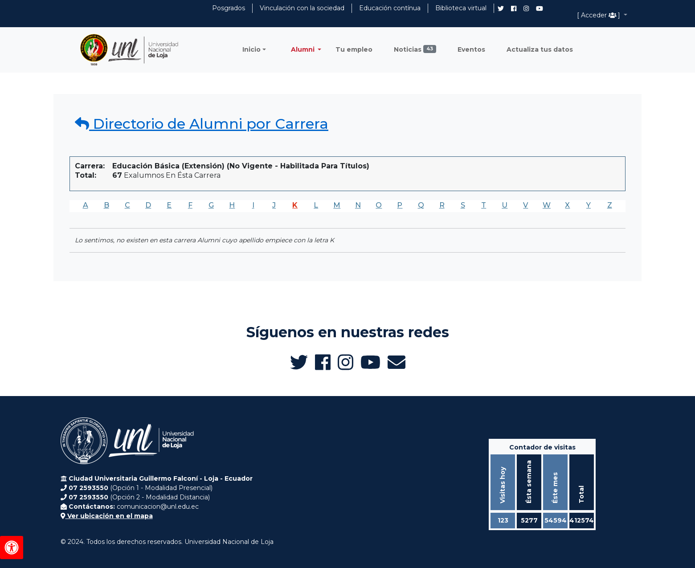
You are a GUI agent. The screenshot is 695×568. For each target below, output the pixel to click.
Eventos (471, 49)
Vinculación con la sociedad (302, 8)
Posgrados (228, 8)
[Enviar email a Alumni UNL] (396, 362)
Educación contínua (390, 8)
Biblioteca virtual (461, 8)
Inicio (251, 49)
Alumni (303, 49)
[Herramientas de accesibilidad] (11, 547)
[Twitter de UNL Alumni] (500, 9)
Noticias (415, 49)
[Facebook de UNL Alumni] (513, 8)
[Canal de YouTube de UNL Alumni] (539, 8)
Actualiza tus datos (540, 49)
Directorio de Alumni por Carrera (201, 123)
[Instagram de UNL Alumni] (526, 8)
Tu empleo (353, 49)
